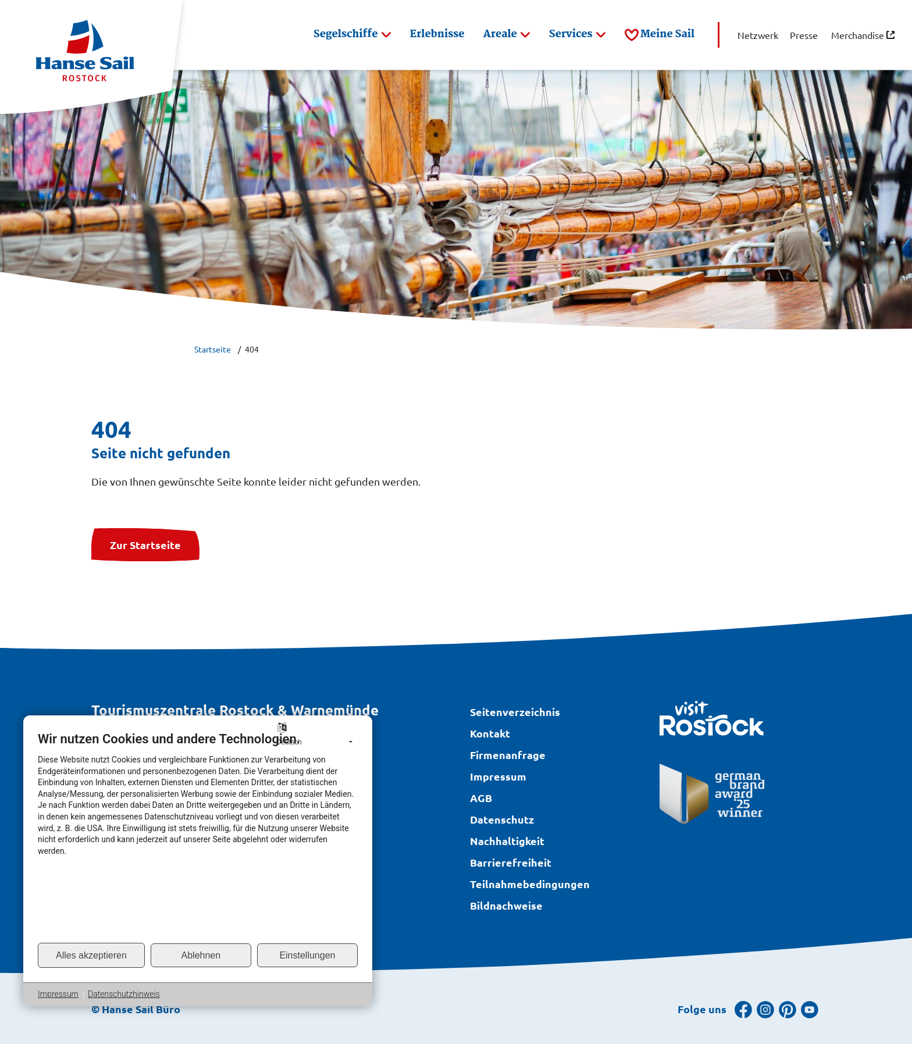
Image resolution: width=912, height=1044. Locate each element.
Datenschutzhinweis (124, 994)
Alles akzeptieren (91, 955)
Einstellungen (307, 955)
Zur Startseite (145, 544)
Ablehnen (201, 955)
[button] (352, 35)
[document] (198, 836)
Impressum (58, 994)
